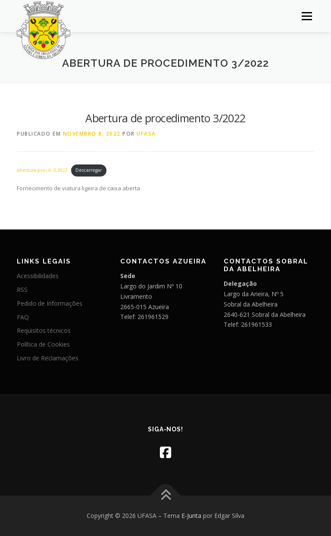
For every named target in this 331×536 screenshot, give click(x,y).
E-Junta (191, 515)
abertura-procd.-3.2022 (42, 170)
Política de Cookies (43, 344)
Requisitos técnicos (44, 330)
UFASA (146, 133)
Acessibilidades (38, 276)
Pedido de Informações (49, 303)
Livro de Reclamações (47, 358)
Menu (306, 16)
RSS (22, 289)
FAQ (23, 317)
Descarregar (88, 170)
